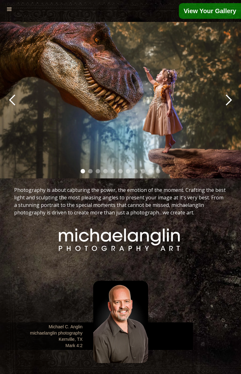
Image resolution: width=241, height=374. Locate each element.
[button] (9, 9)
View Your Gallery (210, 11)
